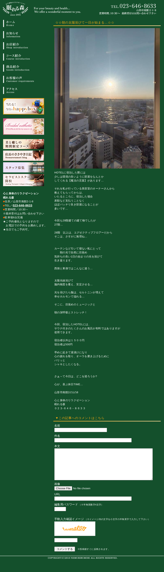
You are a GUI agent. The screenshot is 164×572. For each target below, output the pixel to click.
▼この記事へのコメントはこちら (80, 418)
